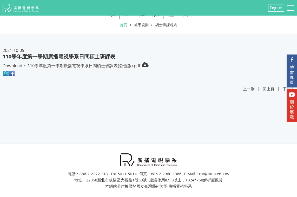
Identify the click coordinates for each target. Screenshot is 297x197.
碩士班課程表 (166, 24)
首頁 (123, 24)
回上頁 (268, 88)
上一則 (249, 88)
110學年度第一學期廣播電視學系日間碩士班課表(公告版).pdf (84, 66)
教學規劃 (141, 24)
